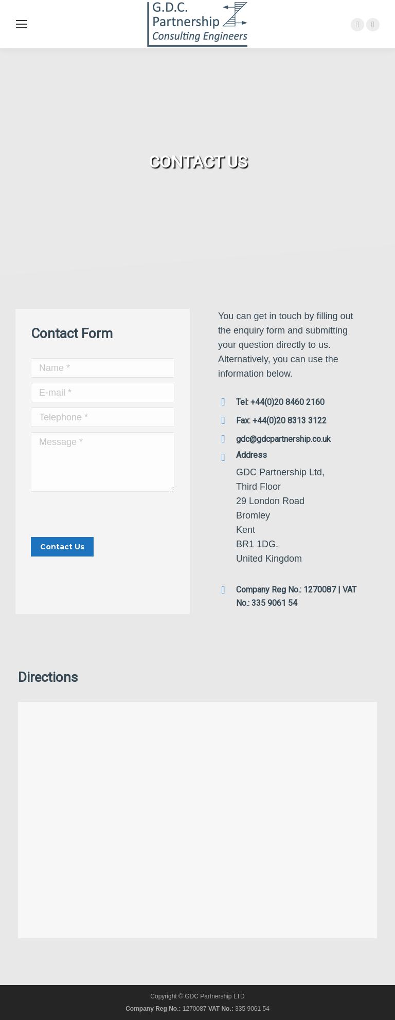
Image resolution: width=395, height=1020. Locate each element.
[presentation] (109, 517)
